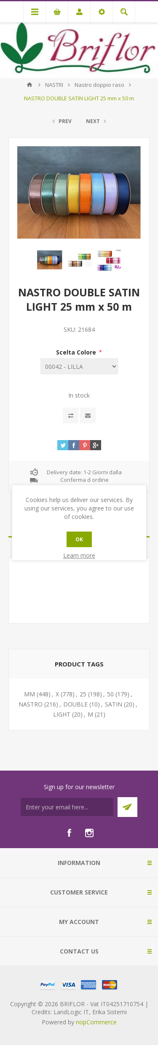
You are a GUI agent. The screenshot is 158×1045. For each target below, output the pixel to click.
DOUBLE (75, 704)
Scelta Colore (77, 352)
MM (29, 694)
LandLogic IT (71, 1012)
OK (79, 539)
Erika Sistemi (109, 1012)
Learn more (79, 555)
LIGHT (61, 714)
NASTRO (31, 704)
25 (83, 694)
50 (110, 694)
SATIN (113, 704)
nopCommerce (96, 1022)
